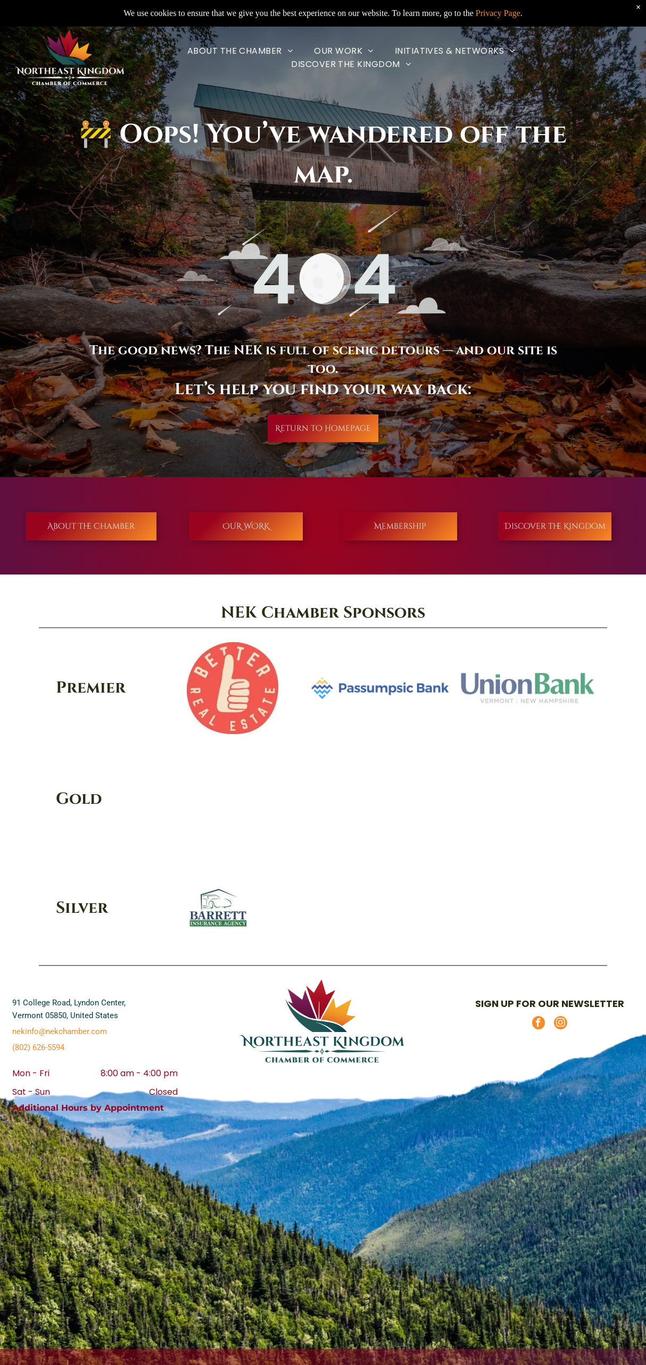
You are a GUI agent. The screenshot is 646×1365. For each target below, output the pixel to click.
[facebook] (538, 1024)
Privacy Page (498, 13)
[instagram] (560, 1024)
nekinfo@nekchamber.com (59, 1031)
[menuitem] (240, 50)
